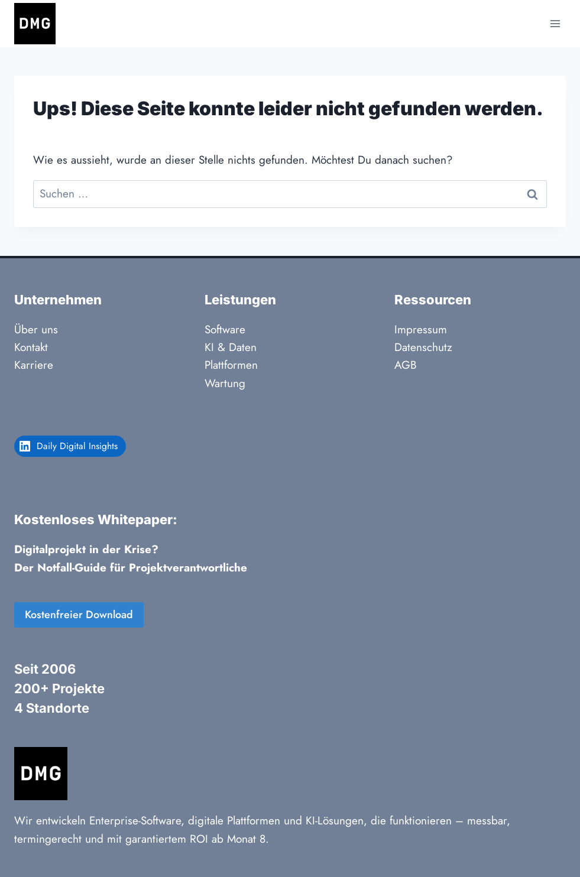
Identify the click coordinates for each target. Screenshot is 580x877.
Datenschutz (423, 347)
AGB (405, 365)
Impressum (420, 329)
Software (225, 329)
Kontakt (31, 347)
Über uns (36, 329)
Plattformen (231, 365)
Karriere (33, 365)
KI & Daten (231, 347)
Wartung (225, 383)
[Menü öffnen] (555, 23)
